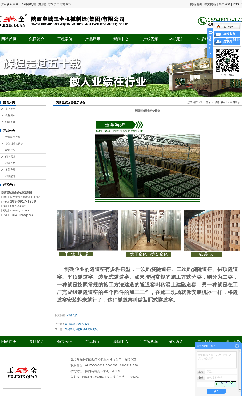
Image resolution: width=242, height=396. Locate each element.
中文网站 (210, 4)
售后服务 (204, 39)
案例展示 (10, 108)
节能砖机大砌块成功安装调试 (81, 329)
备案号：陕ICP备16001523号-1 (91, 376)
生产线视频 (148, 39)
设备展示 (10, 115)
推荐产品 (10, 169)
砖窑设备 (10, 163)
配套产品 (10, 150)
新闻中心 (120, 39)
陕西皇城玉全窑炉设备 (77, 323)
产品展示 (92, 39)
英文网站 (224, 4)
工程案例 (64, 39)
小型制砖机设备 (14, 143)
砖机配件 (176, 39)
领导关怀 (10, 121)
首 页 (208, 102)
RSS (236, 4)
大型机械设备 (12, 137)
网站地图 (196, 4)
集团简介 (36, 39)
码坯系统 (10, 156)
